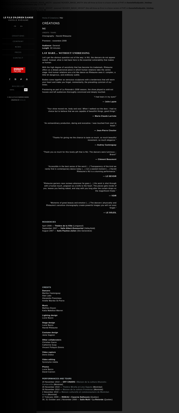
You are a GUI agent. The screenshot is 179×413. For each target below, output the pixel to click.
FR (15, 26)
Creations (18, 36)
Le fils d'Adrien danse (18, 19)
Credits (45, 32)
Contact (18, 58)
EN (21, 26)
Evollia (22, 100)
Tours (53, 32)
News (18, 47)
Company (18, 41)
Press (18, 52)
